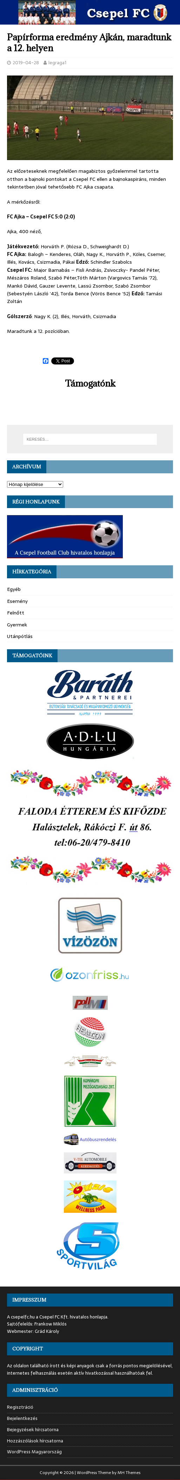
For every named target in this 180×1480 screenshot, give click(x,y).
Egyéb (14, 589)
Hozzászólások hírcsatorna (35, 1441)
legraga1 (57, 62)
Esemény (17, 601)
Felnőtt (15, 613)
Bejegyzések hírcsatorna (33, 1429)
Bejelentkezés (22, 1418)
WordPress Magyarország (34, 1451)
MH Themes (129, 1472)
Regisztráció (20, 1407)
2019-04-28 (26, 62)
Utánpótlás (20, 636)
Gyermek (17, 625)
